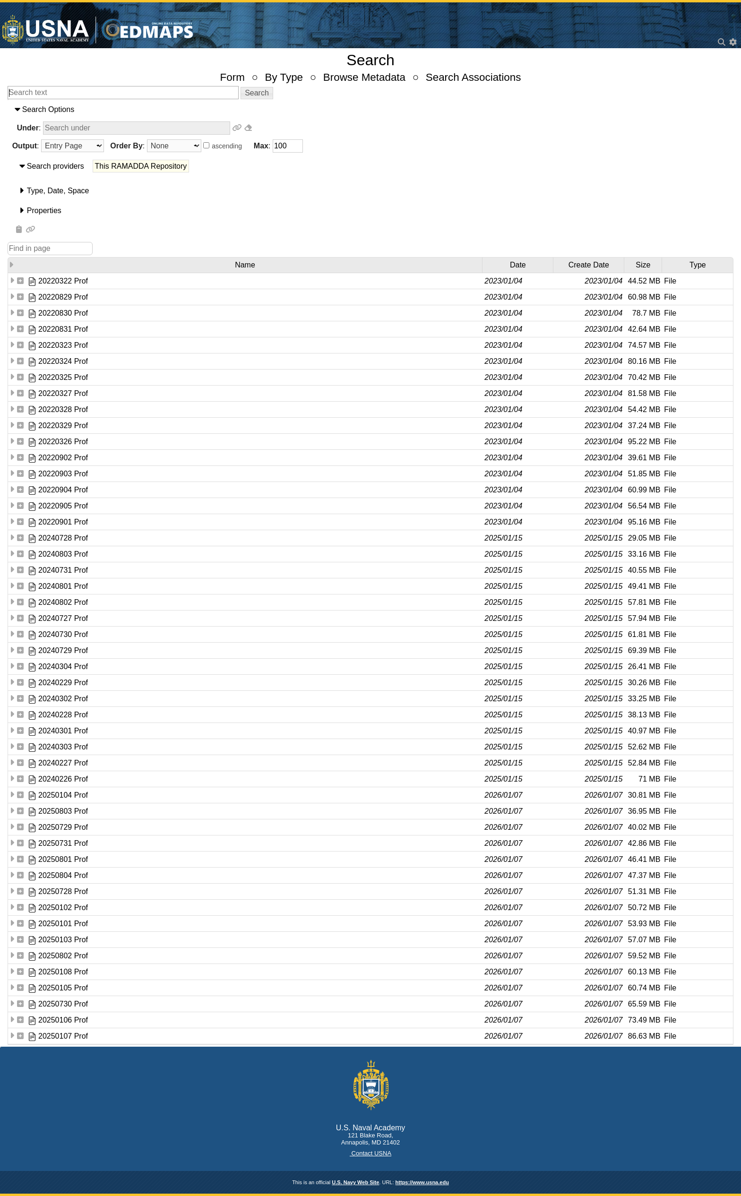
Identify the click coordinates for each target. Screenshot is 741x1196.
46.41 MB (644, 859)
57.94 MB (644, 618)
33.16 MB (644, 554)
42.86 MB (644, 843)
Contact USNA (370, 1153)
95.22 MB (644, 442)
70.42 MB (644, 377)
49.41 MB (644, 586)
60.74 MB (644, 988)
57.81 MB (644, 602)
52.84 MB (644, 763)
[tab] (371, 109)
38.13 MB (644, 715)
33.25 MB (644, 699)
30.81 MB (644, 795)
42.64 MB (644, 329)
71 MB (649, 779)
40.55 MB (644, 570)
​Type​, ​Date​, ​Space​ (58, 191)
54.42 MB (644, 409)
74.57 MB (644, 345)
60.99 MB (644, 490)
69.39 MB (644, 650)
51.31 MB (644, 891)
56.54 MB (644, 506)
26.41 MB (644, 667)
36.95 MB (644, 811)
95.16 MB (644, 522)
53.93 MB (644, 924)
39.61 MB (644, 458)
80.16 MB (644, 361)
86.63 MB (644, 1036)
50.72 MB (644, 907)
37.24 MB (644, 426)
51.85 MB (644, 474)
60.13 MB (644, 972)
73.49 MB (644, 1020)
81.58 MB (644, 393)
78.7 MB (646, 313)
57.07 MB (644, 940)
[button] (257, 93)
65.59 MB (644, 1004)
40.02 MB (644, 827)
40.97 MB (644, 731)
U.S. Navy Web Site (355, 1182)
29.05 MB (644, 538)
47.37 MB (644, 875)
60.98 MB (644, 297)
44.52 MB (644, 281)
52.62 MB (644, 747)
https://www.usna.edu (422, 1182)
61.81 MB (644, 634)
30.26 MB (644, 683)
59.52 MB (644, 956)
